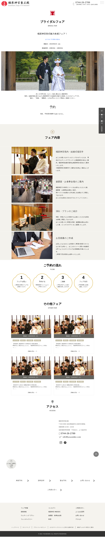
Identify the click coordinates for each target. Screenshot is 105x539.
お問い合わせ (102, 127)
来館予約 (102, 111)
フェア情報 (24, 510)
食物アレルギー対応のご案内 (89, 529)
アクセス (78, 521)
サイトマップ (23, 529)
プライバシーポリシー (38, 529)
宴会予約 (64, 483)
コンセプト (52, 510)
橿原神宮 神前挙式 (54, 514)
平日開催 (53, 39)
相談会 (59, 39)
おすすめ (47, 39)
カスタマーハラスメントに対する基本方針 (62, 529)
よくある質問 (80, 514)
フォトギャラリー (26, 521)
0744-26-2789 (82, 2)
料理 (49, 521)
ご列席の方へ (52, 494)
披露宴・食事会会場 (54, 518)
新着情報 (24, 514)
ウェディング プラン (27, 518)
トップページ (11, 529)
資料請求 (102, 117)
